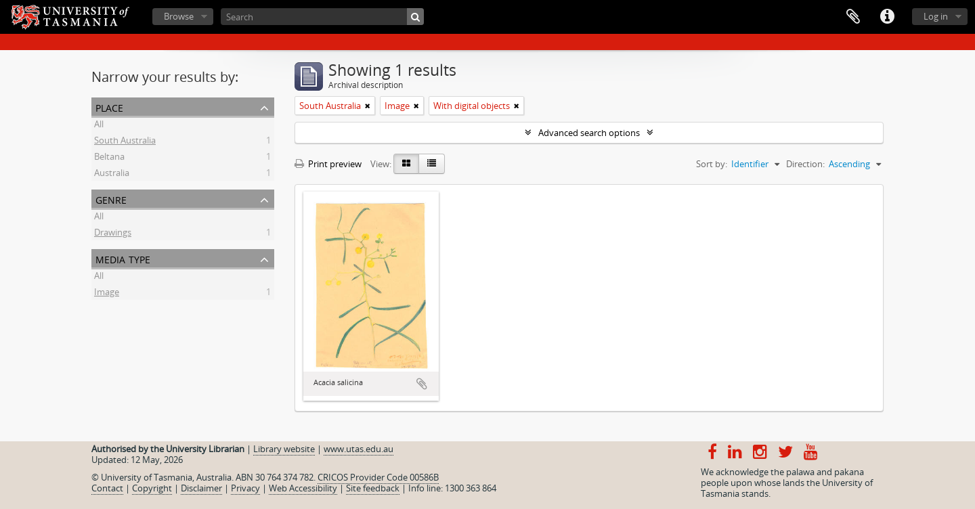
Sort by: (711, 164)
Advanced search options (589, 133)
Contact (107, 488)
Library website (284, 449)
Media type (122, 258)
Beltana (109, 158)
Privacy (245, 488)
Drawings (112, 234)
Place (109, 106)
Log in (936, 16)
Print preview (328, 164)
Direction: (805, 164)
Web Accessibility (303, 488)
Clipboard (853, 17)
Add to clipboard (422, 384)
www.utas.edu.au (358, 449)
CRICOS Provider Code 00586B (378, 477)
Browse (179, 16)
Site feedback (372, 488)
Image (106, 294)
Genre (111, 199)
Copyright (152, 488)
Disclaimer (201, 488)
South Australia (125, 142)
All (99, 126)
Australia (111, 175)
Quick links (887, 17)
